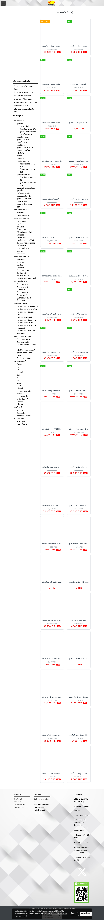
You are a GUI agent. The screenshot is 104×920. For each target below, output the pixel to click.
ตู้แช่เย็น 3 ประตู (23, 142)
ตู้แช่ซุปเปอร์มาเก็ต (24, 196)
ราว (18, 375)
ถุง (18, 369)
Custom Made (23, 215)
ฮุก (18, 380)
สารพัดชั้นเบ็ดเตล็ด (24, 415)
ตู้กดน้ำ (20, 190)
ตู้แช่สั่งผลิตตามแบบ (24, 204)
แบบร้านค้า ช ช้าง (21, 105)
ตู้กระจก (20, 355)
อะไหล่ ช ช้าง (19, 419)
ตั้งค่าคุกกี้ (74, 914)
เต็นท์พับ (20, 404)
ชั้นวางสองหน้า (23, 287)
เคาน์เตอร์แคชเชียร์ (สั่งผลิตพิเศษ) (26, 332)
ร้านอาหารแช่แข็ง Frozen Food (24, 87)
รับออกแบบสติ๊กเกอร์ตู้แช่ (41, 805)
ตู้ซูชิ (18, 206)
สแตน (19, 385)
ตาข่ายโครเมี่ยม (23, 396)
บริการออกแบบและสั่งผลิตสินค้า (24, 110)
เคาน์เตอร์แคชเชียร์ (21, 303)
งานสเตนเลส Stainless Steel (25, 102)
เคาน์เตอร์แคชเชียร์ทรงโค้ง (27, 309)
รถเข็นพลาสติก (26, 391)
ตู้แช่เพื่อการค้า (19, 120)
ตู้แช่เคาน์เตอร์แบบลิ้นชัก (26, 188)
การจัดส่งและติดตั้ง (40, 810)
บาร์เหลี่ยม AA (22, 399)
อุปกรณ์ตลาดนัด (20, 361)
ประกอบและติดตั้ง (39, 807)
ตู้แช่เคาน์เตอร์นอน (24, 174)
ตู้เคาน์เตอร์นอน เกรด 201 (28, 184)
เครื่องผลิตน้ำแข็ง (23, 193)
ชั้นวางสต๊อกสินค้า (24, 339)
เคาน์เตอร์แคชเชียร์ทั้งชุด (26, 320)
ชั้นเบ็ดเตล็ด (18, 407)
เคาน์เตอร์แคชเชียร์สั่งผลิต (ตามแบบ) (27, 326)
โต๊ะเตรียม (20, 235)
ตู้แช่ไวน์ (20, 156)
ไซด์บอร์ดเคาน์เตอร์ (24, 317)
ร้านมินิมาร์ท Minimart (23, 95)
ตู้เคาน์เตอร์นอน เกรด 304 (28, 178)
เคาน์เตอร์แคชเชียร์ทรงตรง (27, 306)
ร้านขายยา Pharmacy (23, 99)
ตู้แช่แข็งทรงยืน (26, 134)
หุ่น (18, 367)
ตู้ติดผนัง (20, 227)
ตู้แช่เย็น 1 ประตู (23, 137)
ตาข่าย (19, 393)
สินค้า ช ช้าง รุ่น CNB (22, 336)
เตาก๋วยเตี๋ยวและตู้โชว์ (25, 240)
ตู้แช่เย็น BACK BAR (25, 148)
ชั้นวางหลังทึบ (22, 292)
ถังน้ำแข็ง (21, 212)
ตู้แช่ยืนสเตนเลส (23, 161)
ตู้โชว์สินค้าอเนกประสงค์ (26, 350)
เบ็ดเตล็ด (20, 388)
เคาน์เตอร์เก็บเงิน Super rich (26, 346)
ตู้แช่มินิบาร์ (21, 145)
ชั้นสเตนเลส (21, 229)
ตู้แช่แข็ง (20, 123)
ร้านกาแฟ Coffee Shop (23, 92)
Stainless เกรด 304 (22, 218)
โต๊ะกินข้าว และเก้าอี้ (24, 232)
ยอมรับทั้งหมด (86, 914)
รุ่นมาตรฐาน (21, 410)
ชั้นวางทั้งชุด (22, 290)
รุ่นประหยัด (21, 413)
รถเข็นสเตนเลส (23, 275)
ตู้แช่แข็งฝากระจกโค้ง (28, 129)
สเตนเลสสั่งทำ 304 (21, 209)
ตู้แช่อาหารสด (22, 201)
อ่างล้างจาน (21, 253)
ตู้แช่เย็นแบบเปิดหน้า (24, 198)
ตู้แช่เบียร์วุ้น (21, 158)
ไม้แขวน (20, 364)
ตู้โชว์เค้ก (20, 153)
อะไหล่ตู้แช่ (21, 422)
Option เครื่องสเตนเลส (26, 243)
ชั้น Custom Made (24, 358)
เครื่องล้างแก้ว (22, 245)
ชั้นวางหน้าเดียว (23, 284)
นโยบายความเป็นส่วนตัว (59, 914)
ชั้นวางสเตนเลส (23, 270)
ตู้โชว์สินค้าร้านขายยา (25, 353)
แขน (18, 377)
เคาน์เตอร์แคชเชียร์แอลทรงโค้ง (27, 313)
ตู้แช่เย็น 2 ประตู (23, 139)
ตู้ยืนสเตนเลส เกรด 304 (27, 165)
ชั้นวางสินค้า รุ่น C (24, 300)
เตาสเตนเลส (21, 237)
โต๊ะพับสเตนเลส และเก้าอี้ (26, 278)
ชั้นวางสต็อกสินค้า (21, 281)
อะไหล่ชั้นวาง (22, 424)
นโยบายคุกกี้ (23, 916)
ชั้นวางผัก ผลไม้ (23, 342)
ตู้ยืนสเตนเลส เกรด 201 (27, 170)
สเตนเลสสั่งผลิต (23, 248)
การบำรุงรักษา (38, 813)
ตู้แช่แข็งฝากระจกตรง (28, 131)
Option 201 (22, 273)
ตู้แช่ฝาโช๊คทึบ (25, 126)
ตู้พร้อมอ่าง (21, 221)
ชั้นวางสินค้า (17, 802)
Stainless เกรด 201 (22, 256)
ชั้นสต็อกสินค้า (22, 295)
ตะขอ (19, 383)
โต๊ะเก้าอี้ (20, 401)
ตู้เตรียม (20, 224)
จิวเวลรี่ (20, 372)
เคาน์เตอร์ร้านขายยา (25, 322)
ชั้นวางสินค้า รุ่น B (24, 298)
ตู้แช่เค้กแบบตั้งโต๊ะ (24, 150)
